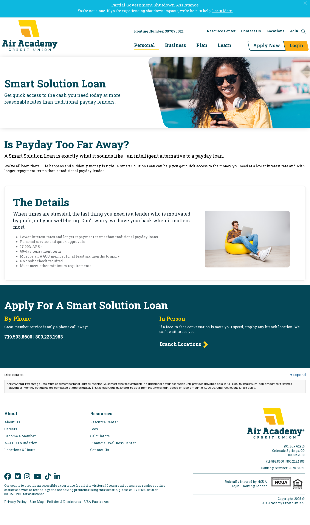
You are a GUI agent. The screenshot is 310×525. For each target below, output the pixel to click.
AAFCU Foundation (20, 443)
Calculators (100, 436)
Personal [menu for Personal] (144, 45)
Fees (94, 429)
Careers (10, 429)
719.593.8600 (18, 337)
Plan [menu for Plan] (201, 45)
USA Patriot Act (96, 501)
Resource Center (221, 31)
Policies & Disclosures (64, 501)
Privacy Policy (15, 501)
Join (294, 31)
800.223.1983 (49, 337)
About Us (12, 422)
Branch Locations (180, 344)
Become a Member (20, 436)
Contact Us (251, 31)
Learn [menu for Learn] (224, 45)
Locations (275, 31)
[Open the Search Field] (303, 31)
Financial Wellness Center (113, 443)
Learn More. (222, 10)
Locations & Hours (19, 449)
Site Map (37, 501)
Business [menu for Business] (175, 45)
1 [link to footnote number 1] (41, 246)
